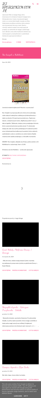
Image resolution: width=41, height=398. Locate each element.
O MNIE (18, 42)
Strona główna (6, 42)
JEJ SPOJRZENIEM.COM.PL (16, 7)
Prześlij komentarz (19, 270)
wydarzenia (21, 155)
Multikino (13, 155)
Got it (26, 396)
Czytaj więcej (34, 270)
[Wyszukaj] (33, 3)
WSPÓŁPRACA (30, 42)
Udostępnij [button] (6, 158)
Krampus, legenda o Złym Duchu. (16, 367)
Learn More (18, 396)
